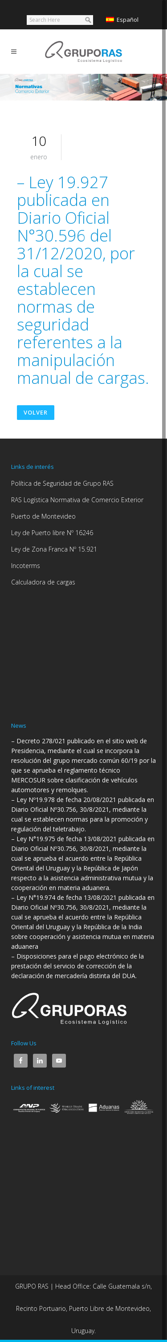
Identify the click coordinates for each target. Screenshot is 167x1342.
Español (122, 20)
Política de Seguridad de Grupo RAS (62, 483)
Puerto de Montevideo (43, 516)
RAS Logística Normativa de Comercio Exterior (77, 500)
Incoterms (25, 565)
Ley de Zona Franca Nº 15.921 (54, 549)
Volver (36, 412)
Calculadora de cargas (43, 582)
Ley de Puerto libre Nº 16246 (52, 532)
